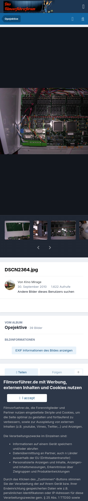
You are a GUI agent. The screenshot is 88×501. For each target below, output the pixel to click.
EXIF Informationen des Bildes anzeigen (44, 338)
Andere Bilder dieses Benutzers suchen (46, 279)
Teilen (21, 359)
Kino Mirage (32, 270)
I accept (27, 398)
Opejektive (16, 315)
